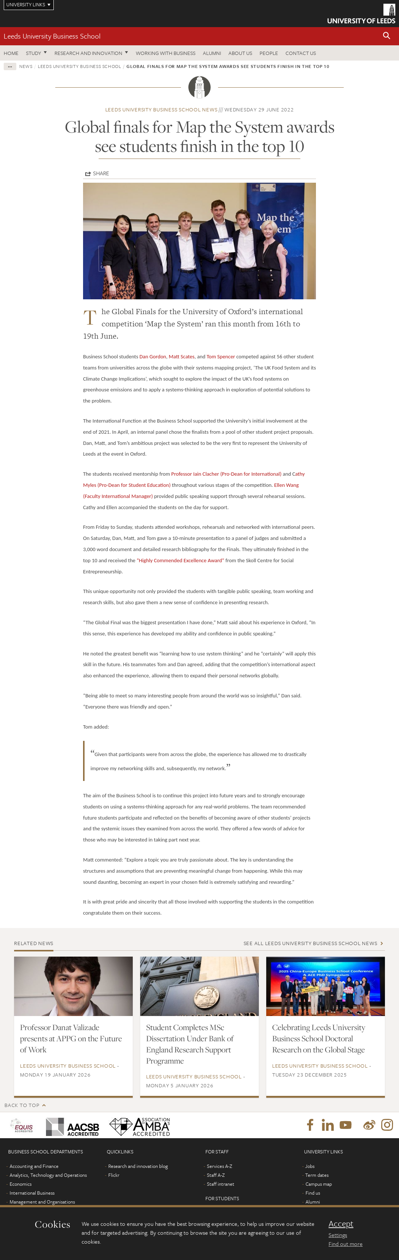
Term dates (317, 1175)
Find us (313, 1192)
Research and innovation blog (138, 1166)
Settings (338, 1235)
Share (101, 173)
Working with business (165, 53)
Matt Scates (182, 356)
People (269, 53)
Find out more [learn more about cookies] (346, 1244)
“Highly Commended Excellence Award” (180, 560)
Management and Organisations (42, 1201)
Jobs (309, 1166)
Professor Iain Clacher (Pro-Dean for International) (226, 474)
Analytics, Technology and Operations (48, 1175)
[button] (386, 36)
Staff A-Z (216, 1175)
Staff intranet (220, 1184)
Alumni (212, 53)
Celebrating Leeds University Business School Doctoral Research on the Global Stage (318, 1038)
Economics (21, 1184)
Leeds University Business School (52, 36)
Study (33, 53)
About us (240, 53)
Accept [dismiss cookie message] (341, 1223)
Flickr (113, 1175)
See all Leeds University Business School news (310, 943)
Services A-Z (219, 1166)
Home (11, 53)
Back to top (21, 1105)
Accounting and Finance (34, 1166)
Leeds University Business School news (161, 109)
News (26, 66)
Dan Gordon (152, 356)
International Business (32, 1192)
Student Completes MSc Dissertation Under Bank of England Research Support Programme (190, 1044)
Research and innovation (88, 53)
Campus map (319, 1184)
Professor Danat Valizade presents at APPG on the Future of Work (71, 1038)
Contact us (301, 53)
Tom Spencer (221, 356)
